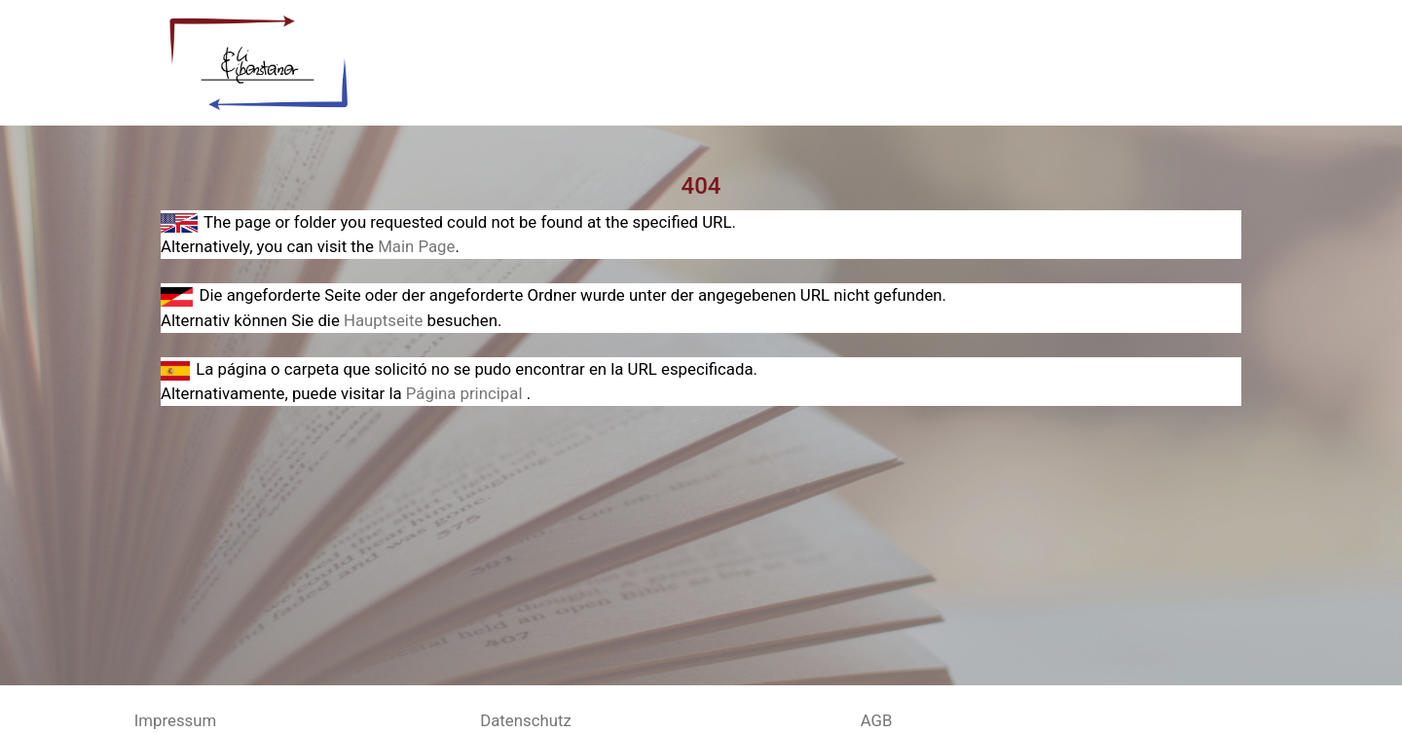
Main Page (416, 246)
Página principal (466, 393)
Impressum (175, 720)
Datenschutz (526, 720)
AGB (877, 720)
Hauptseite (385, 320)
